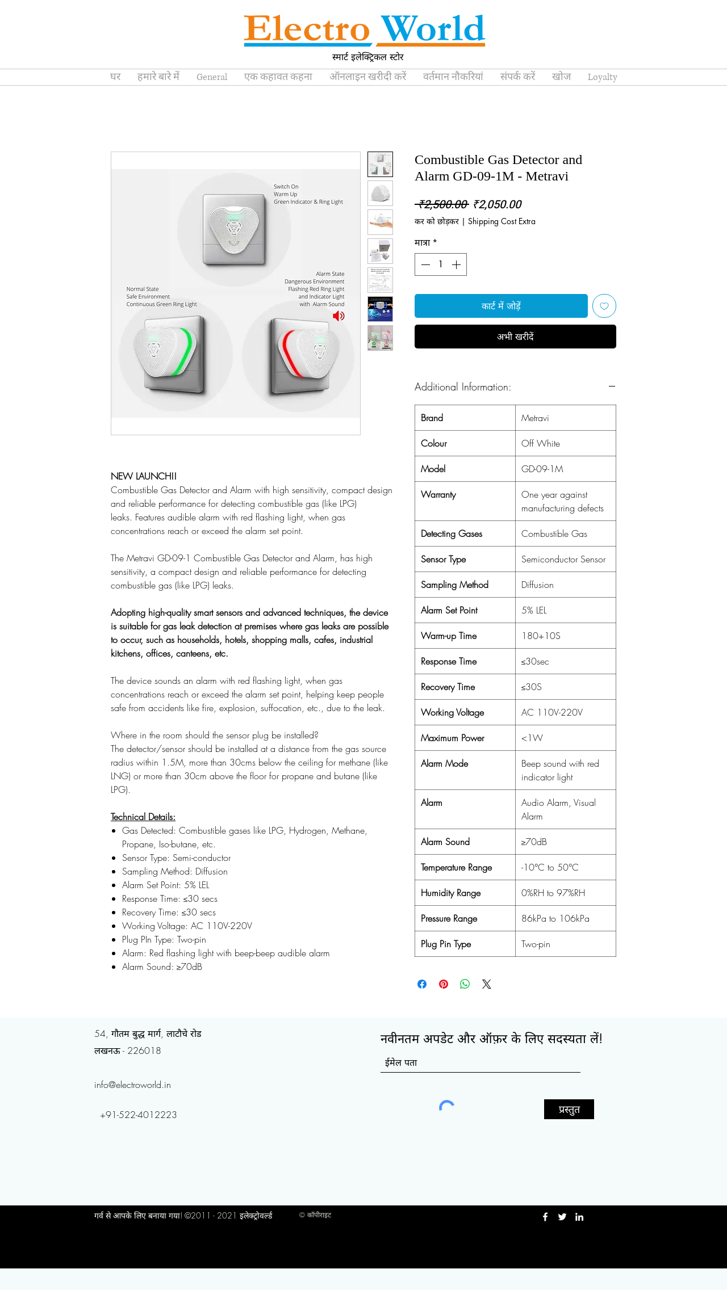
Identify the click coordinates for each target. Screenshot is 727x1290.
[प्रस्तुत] (569, 1109)
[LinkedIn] (579, 1216)
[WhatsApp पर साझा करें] (465, 984)
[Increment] (457, 264)
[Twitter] (562, 1216)
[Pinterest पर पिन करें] (443, 984)
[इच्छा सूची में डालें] (604, 306)
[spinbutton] (440, 264)
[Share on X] (487, 984)
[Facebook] (545, 1216)
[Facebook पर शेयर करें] (422, 984)
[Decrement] (424, 264)
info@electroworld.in (132, 1084)
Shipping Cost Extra (502, 221)
